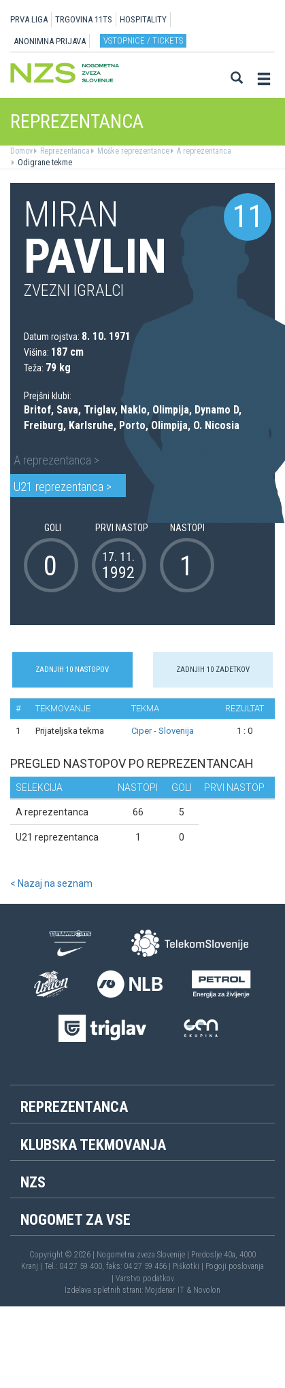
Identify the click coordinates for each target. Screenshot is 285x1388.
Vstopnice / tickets (143, 40)
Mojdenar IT (164, 1290)
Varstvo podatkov (145, 1278)
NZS (33, 1182)
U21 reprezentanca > (63, 486)
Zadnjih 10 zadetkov (213, 669)
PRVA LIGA (29, 19)
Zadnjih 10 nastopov (72, 669)
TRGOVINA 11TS (83, 19)
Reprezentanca (64, 151)
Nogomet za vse (75, 1219)
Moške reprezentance (132, 151)
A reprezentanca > (56, 460)
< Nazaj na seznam (51, 883)
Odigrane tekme (44, 162)
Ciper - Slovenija (162, 731)
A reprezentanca (203, 151)
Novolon (206, 1290)
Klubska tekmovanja (93, 1144)
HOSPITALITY (143, 19)
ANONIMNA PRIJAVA (50, 41)
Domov (21, 151)
